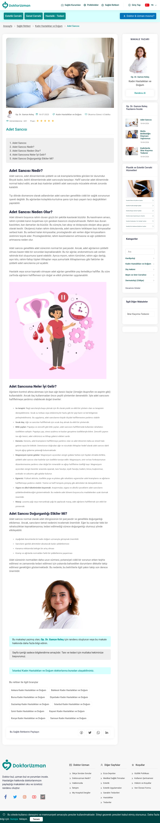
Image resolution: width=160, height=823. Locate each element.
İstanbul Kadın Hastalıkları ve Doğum (72, 704)
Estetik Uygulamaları (112, 788)
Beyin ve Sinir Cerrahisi (135, 275)
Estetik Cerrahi (13, 15)
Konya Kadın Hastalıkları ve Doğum (28, 718)
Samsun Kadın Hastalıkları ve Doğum (68, 718)
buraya (14, 819)
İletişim (75, 788)
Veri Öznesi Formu (142, 788)
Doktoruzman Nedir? (81, 778)
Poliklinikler (91, 5)
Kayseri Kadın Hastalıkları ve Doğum (67, 711)
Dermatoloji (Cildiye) (134, 280)
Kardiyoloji (130, 258)
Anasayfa (7, 26)
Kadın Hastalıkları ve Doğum (48, 26)
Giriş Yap (134, 5)
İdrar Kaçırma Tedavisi (138, 314)
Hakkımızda (77, 783)
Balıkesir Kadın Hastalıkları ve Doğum (69, 690)
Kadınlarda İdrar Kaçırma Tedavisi (146, 150)
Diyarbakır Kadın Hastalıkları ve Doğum (69, 697)
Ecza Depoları (109, 773)
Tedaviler (107, 802)
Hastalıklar (108, 797)
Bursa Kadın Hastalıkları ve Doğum (28, 697)
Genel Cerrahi (33, 15)
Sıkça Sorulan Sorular (81, 773)
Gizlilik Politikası (141, 773)
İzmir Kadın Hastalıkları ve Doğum (27, 711)
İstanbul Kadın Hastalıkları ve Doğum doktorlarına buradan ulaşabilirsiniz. (53, 670)
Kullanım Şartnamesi (143, 778)
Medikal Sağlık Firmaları (114, 778)
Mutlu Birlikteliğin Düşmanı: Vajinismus (145, 135)
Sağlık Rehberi (110, 5)
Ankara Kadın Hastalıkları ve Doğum (28, 690)
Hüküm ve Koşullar (142, 783)
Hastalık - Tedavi (54, 15)
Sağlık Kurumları (71, 5)
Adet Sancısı (146, 120)
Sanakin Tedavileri (111, 793)
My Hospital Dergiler (81, 793)
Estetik (106, 783)
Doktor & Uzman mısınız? (138, 15)
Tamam (36, 819)
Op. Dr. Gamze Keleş (140, 77)
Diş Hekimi (130, 269)
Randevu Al (140, 93)
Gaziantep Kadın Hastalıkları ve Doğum (30, 704)
